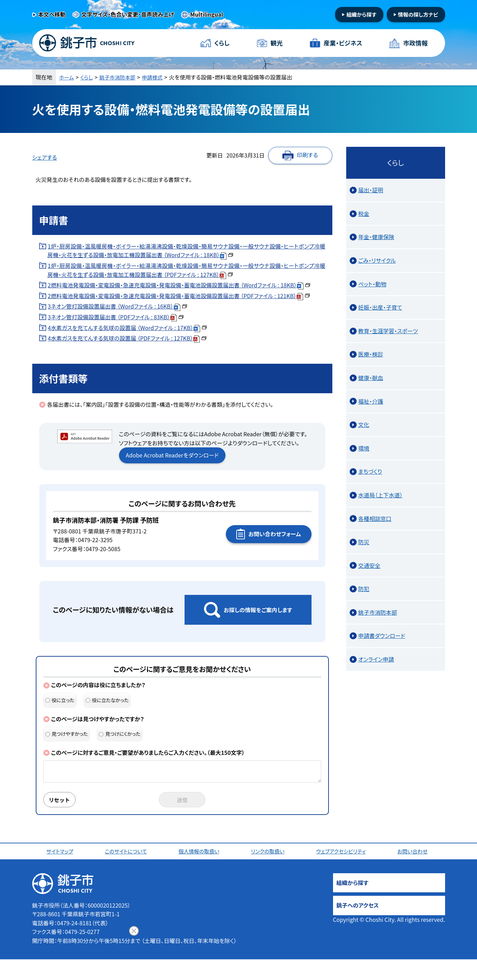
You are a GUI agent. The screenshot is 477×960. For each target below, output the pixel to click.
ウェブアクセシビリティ (342, 852)
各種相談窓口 (375, 518)
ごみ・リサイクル (377, 260)
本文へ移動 (52, 14)
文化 (363, 424)
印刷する (307, 155)
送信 (182, 800)
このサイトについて (127, 852)
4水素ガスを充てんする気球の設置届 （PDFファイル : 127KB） (127, 338)
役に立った (60, 700)
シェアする (44, 157)
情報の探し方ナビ (418, 14)
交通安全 (369, 565)
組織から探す (361, 14)
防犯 (363, 588)
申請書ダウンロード (381, 635)
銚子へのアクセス (358, 906)
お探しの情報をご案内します (258, 610)
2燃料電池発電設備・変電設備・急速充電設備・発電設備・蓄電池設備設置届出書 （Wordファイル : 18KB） (179, 285)
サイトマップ (60, 852)
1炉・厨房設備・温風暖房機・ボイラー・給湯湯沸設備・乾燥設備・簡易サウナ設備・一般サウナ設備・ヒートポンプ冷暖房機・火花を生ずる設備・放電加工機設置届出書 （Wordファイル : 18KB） (186, 250)
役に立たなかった (107, 700)
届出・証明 (370, 190)
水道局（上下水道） (380, 495)
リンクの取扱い (269, 852)
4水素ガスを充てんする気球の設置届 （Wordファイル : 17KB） (127, 327)
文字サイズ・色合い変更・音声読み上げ (127, 14)
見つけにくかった (119, 733)
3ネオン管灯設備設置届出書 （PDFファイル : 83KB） (116, 317)
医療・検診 (370, 354)
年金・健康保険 (376, 237)
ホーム (67, 77)
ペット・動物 (372, 284)
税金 (363, 213)
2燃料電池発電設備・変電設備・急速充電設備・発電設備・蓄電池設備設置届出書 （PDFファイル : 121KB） (179, 296)
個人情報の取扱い (200, 852)
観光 (276, 43)
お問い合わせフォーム (274, 534)
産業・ (343, 43)
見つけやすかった (66, 733)
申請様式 (158, 77)
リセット (60, 800)
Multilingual (206, 14)
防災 (363, 542)
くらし (222, 43)
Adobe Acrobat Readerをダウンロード (172, 455)
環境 (363, 448)
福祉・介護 (370, 401)
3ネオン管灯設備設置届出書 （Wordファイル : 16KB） (117, 306)
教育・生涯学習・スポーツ (388, 331)
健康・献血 (370, 377)
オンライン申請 (376, 659)
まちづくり (370, 471)
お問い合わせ (414, 852)
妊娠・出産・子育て (380, 307)
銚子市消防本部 (120, 77)
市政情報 (414, 43)
